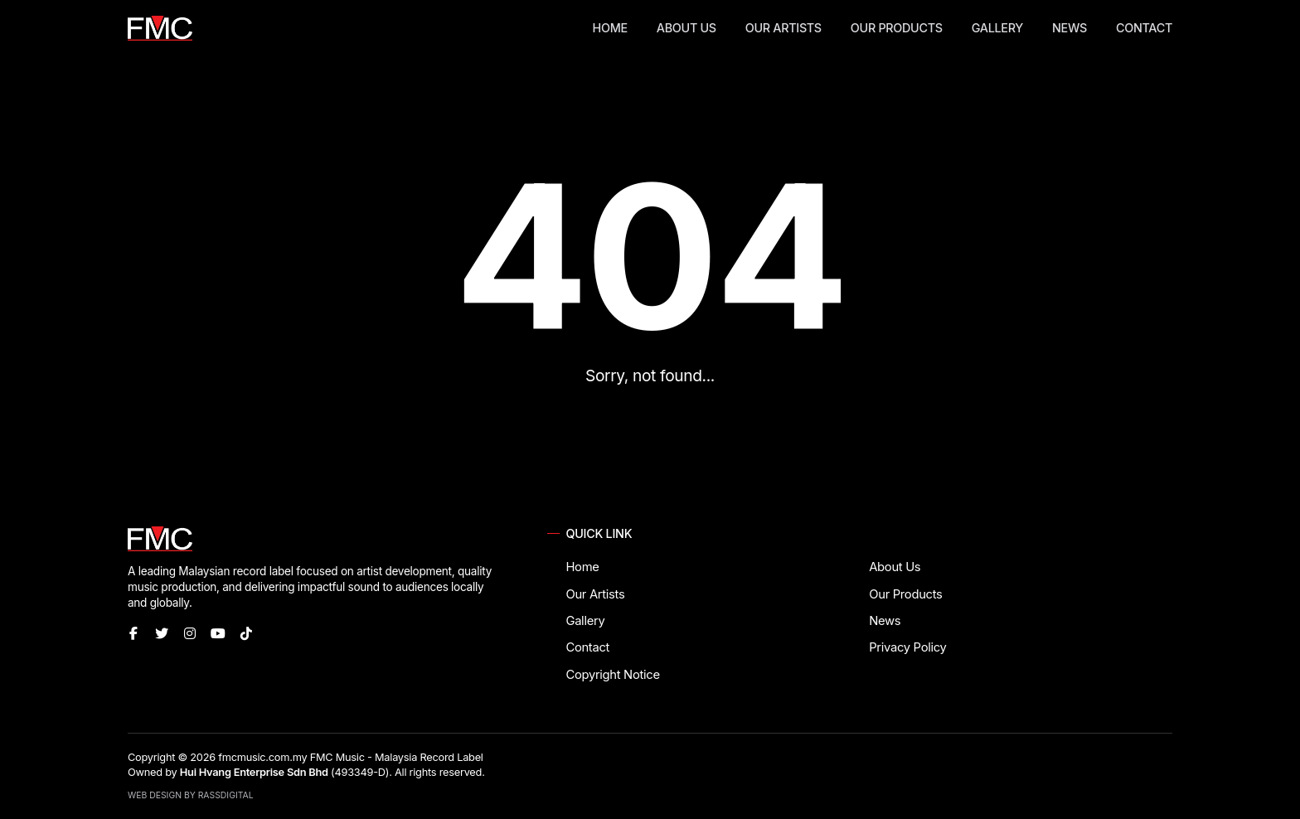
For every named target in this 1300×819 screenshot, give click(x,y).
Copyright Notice (612, 674)
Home (610, 28)
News (1069, 28)
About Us (686, 28)
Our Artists (783, 28)
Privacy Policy (907, 647)
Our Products (897, 28)
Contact (1144, 28)
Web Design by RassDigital (191, 795)
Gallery (997, 28)
